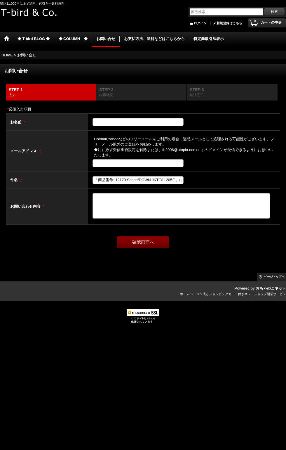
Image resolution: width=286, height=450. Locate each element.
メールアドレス (24, 151)
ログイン (200, 23)
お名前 (16, 122)
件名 (14, 180)
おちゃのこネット (271, 288)
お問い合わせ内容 (26, 206)
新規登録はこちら (229, 23)
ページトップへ (274, 276)
